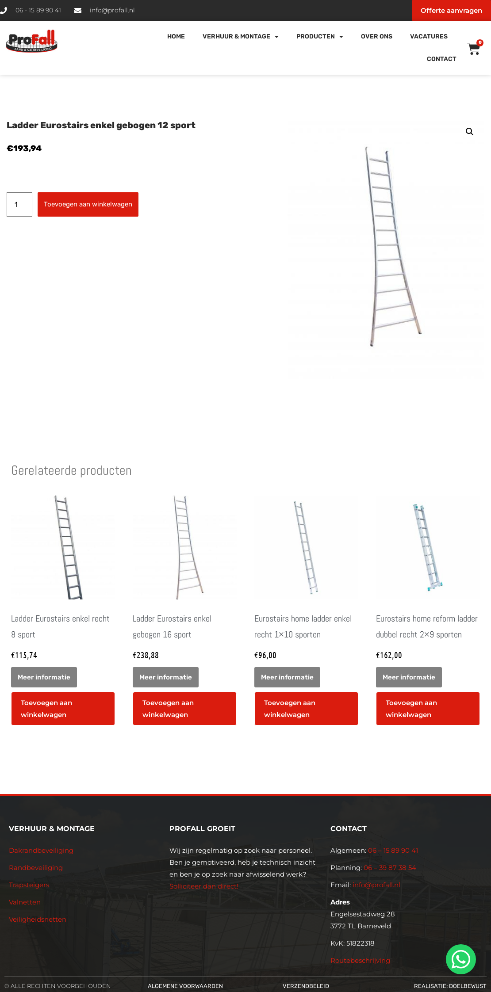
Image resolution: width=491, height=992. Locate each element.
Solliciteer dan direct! (204, 886)
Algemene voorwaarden (185, 986)
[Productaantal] (19, 204)
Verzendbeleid (306, 986)
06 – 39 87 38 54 (390, 867)
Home (176, 36)
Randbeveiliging (36, 867)
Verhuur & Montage (241, 36)
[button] (470, 132)
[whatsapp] (459, 959)
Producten (319, 36)
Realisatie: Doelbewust (450, 986)
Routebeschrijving (360, 960)
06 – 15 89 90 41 (392, 850)
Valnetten (25, 902)
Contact (441, 59)
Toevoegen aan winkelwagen (88, 204)
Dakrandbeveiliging (41, 850)
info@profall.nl (376, 885)
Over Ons (376, 36)
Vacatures (429, 36)
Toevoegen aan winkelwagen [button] (46, 708)
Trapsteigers (29, 885)
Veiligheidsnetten (37, 919)
